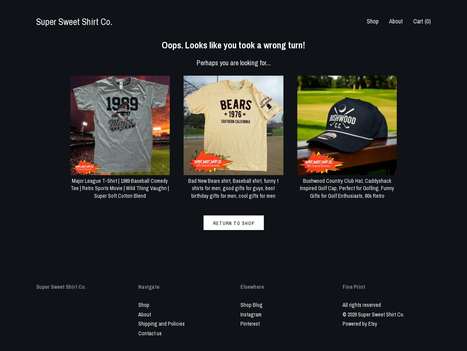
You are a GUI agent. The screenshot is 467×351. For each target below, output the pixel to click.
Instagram (251, 314)
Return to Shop (233, 223)
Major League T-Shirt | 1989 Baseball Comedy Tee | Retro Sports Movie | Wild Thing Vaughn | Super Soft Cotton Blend (120, 184)
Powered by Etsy (360, 323)
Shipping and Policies (161, 323)
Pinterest (250, 323)
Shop (373, 21)
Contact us (150, 333)
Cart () (422, 21)
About (396, 21)
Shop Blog (251, 304)
